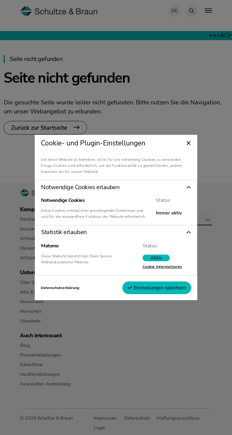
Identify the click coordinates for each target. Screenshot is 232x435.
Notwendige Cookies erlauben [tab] (80, 187)
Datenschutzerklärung (60, 287)
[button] (116, 187)
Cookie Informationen (162, 266)
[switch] (156, 258)
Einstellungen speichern (156, 287)
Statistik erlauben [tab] (63, 232)
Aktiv (156, 258)
